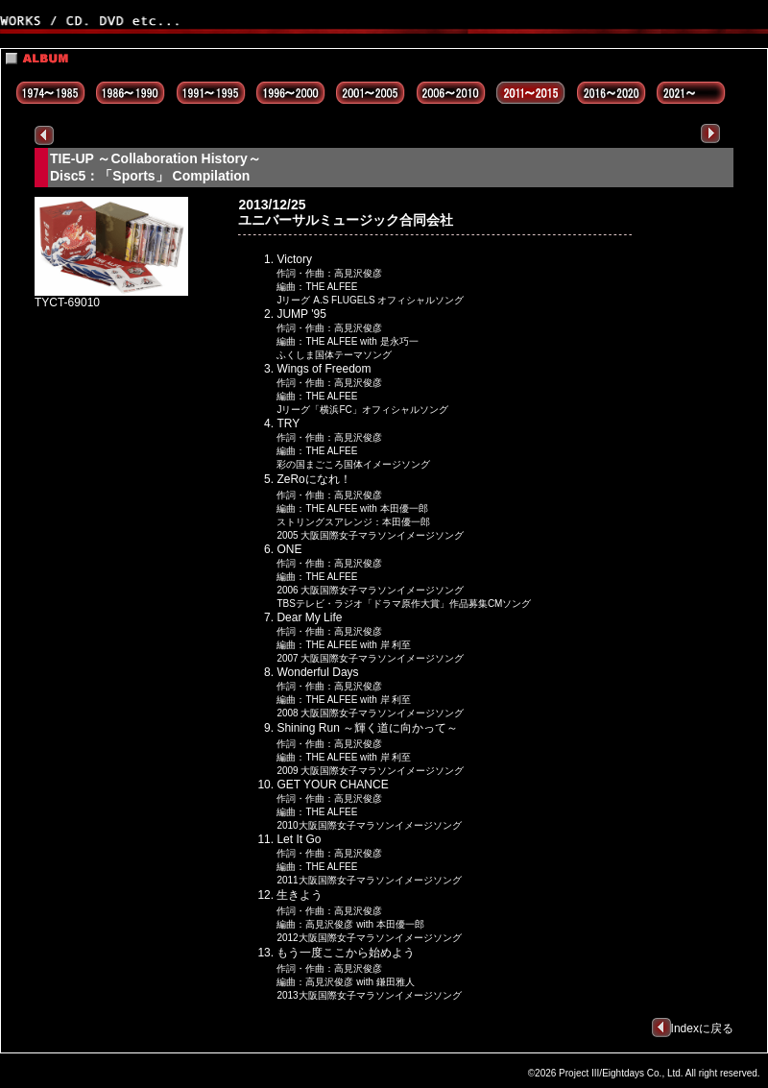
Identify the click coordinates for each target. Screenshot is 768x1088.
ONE (288, 549)
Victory (293, 259)
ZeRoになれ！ (313, 479)
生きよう (299, 895)
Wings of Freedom (323, 368)
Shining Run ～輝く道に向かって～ (367, 728)
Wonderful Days (317, 672)
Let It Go (298, 839)
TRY (288, 423)
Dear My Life (309, 617)
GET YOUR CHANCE (332, 784)
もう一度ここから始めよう (345, 952)
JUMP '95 (300, 314)
